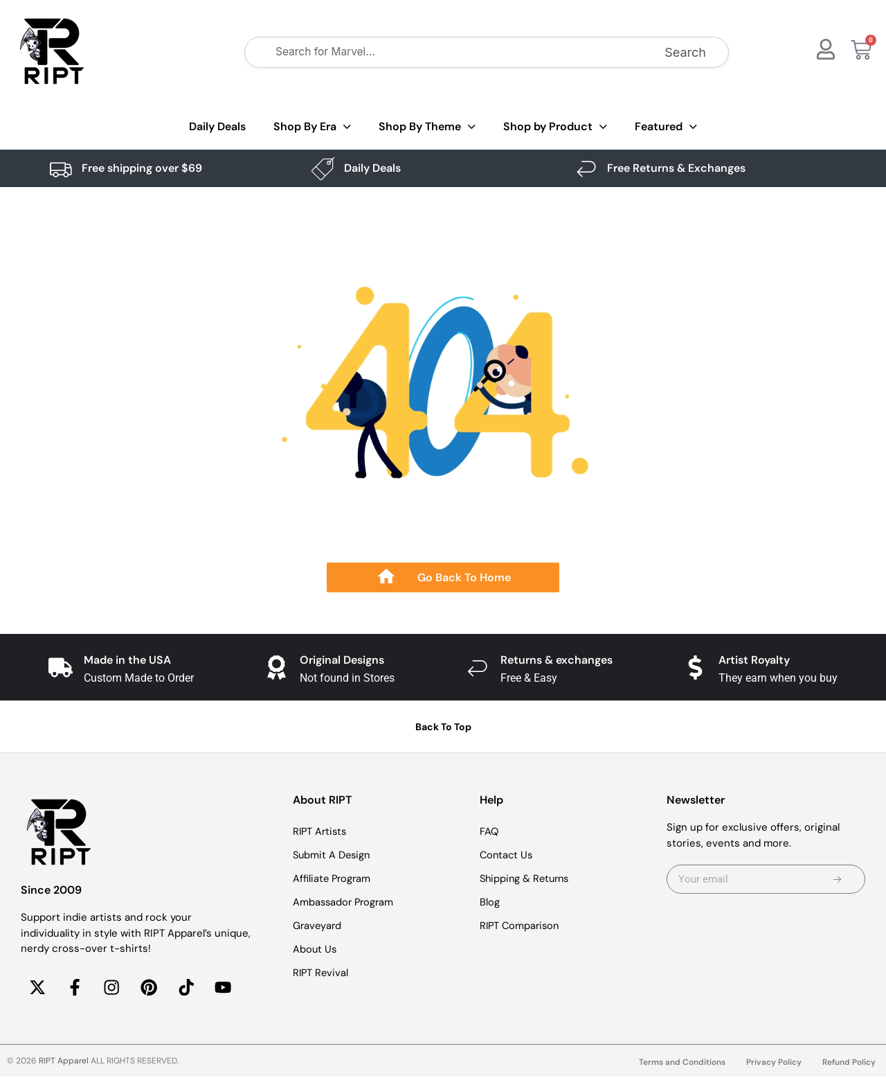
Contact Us (507, 855)
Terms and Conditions (682, 1063)
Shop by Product (555, 127)
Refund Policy (849, 1063)
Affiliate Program (333, 878)
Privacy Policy (774, 1063)
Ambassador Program (345, 902)
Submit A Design (333, 855)
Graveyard (318, 926)
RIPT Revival (321, 973)
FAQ (489, 831)
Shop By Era (312, 127)
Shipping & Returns (527, 878)
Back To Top (443, 727)
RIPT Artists (321, 831)
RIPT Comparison (521, 926)
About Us (315, 949)
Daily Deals (217, 126)
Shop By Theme (427, 127)
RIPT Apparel (64, 1062)
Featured (666, 127)
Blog (490, 902)
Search (685, 52)
